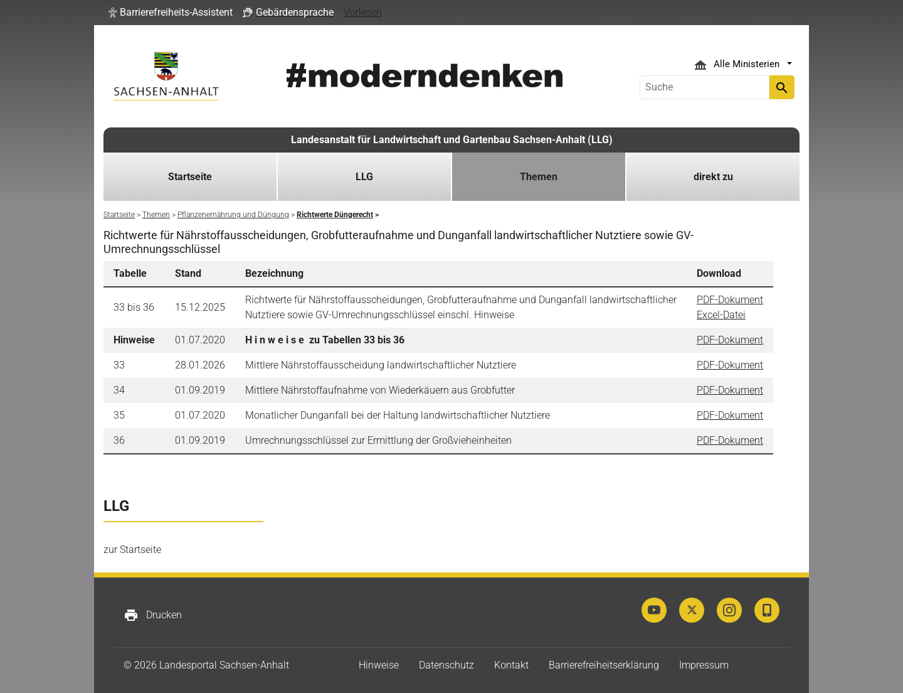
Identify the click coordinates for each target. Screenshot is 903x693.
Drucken (153, 615)
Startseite (190, 177)
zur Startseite (132, 550)
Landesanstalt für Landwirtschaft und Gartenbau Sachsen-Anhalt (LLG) (452, 140)
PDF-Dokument (730, 300)
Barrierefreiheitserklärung (604, 665)
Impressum (704, 665)
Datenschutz (446, 665)
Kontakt (511, 665)
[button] (170, 12)
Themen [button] (538, 177)
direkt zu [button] (713, 177)
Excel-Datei (721, 315)
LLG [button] (364, 177)
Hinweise (379, 665)
